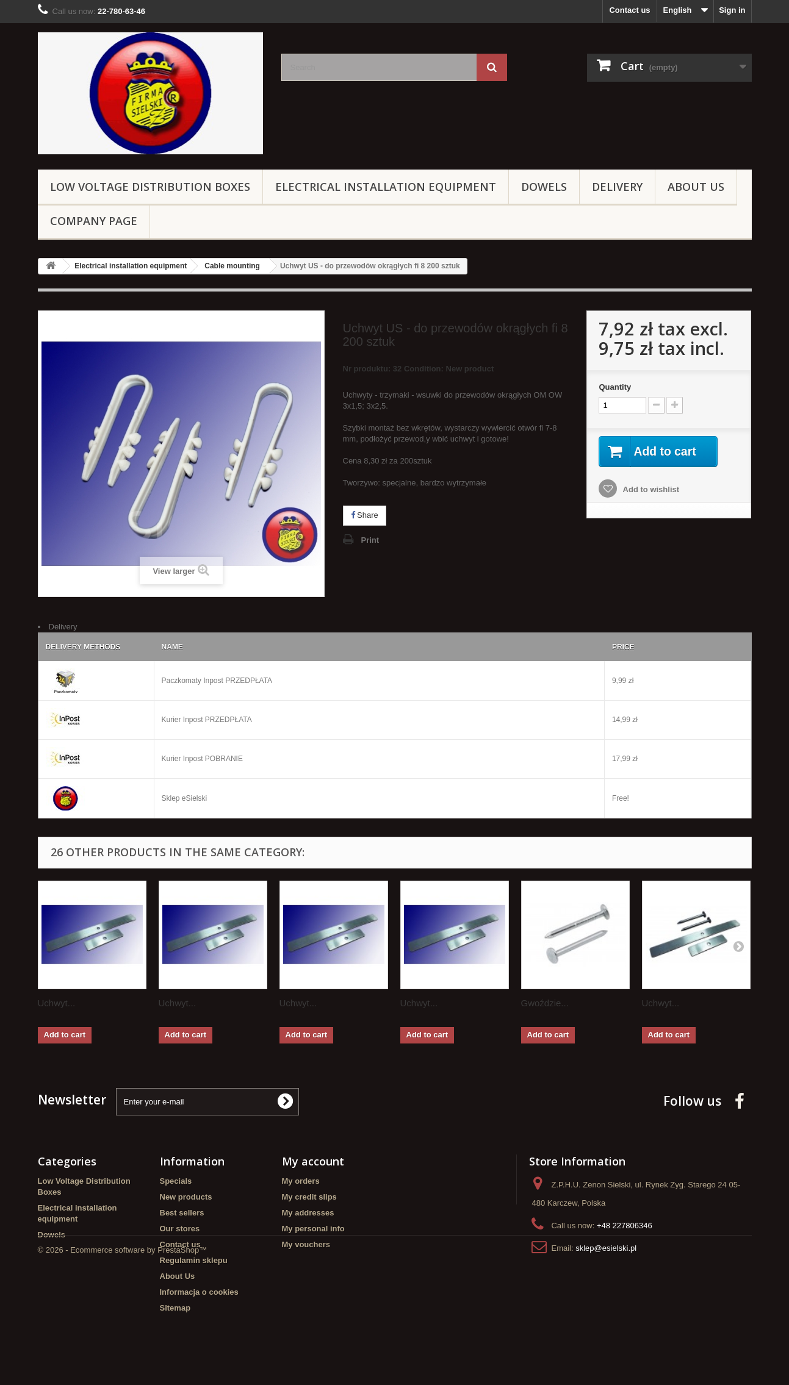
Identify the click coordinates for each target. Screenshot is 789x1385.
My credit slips (309, 1196)
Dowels (544, 186)
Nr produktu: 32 (418, 370)
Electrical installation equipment (385, 186)
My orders (301, 1181)
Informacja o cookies (199, 1292)
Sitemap (175, 1307)
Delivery (617, 186)
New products (186, 1196)
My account (313, 1161)
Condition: (424, 368)
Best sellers (182, 1212)
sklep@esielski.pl (605, 1248)
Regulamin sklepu (194, 1260)
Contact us (629, 10)
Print (370, 540)
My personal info (313, 1228)
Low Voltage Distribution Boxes (150, 186)
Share (364, 515)
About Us (696, 186)
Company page (93, 220)
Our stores (180, 1228)
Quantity (615, 387)
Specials (176, 1181)
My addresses (308, 1212)
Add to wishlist (650, 490)
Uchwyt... (57, 1003)
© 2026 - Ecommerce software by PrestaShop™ (122, 1351)
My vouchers (306, 1244)
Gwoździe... (545, 1003)
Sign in (732, 10)
